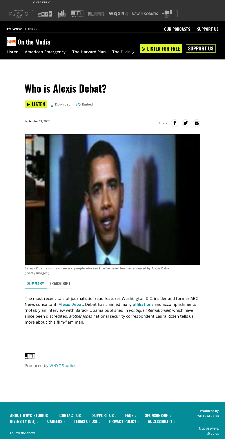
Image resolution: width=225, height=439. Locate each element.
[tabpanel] (112, 310)
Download (61, 104)
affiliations (143, 304)
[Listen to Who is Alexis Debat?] (36, 104)
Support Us (207, 29)
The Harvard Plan (89, 52)
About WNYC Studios (30, 415)
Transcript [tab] (60, 283)
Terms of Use (87, 421)
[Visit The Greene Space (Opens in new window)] (167, 14)
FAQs (130, 415)
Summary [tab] (35, 283)
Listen (12, 52)
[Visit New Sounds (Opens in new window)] (145, 13)
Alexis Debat (71, 304)
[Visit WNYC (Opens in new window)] (45, 14)
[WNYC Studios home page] (27, 29)
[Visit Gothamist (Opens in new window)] (61, 14)
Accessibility (161, 421)
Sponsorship (158, 415)
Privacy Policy (124, 421)
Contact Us (71, 415)
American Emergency (45, 52)
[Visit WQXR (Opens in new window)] (118, 14)
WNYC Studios (62, 365)
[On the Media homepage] (12, 42)
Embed (84, 104)
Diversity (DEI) (24, 421)
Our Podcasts (177, 29)
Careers (56, 421)
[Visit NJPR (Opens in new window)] (96, 14)
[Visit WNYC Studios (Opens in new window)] (77, 14)
